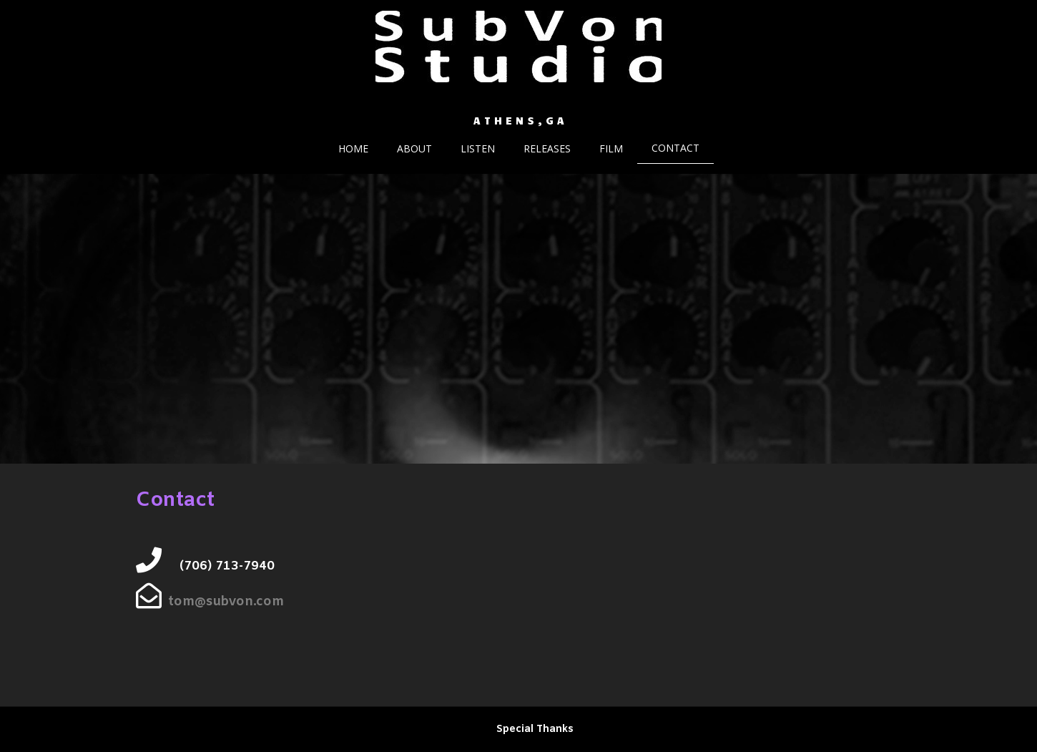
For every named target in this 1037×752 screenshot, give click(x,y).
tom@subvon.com (226, 601)
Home (353, 148)
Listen (478, 148)
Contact (675, 148)
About (414, 148)
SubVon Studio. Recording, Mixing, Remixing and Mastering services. (519, 104)
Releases (547, 148)
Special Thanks (535, 729)
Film (611, 148)
